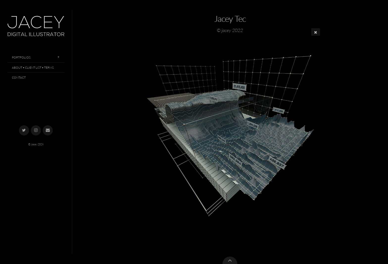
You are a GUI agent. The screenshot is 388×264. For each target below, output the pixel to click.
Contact (19, 77)
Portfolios (21, 57)
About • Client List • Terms (33, 67)
